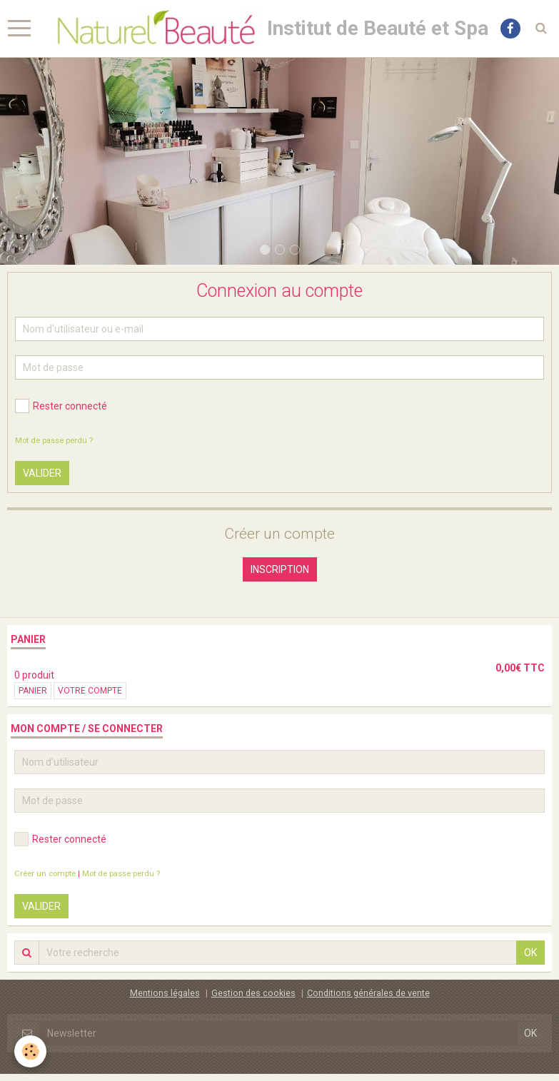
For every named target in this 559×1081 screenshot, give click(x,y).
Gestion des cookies (253, 993)
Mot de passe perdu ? (54, 440)
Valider (42, 473)
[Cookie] (30, 1051)
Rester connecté (61, 406)
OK (530, 952)
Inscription (280, 569)
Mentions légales (165, 993)
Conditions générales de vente (368, 993)
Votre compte (90, 691)
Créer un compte (45, 873)
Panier (33, 691)
